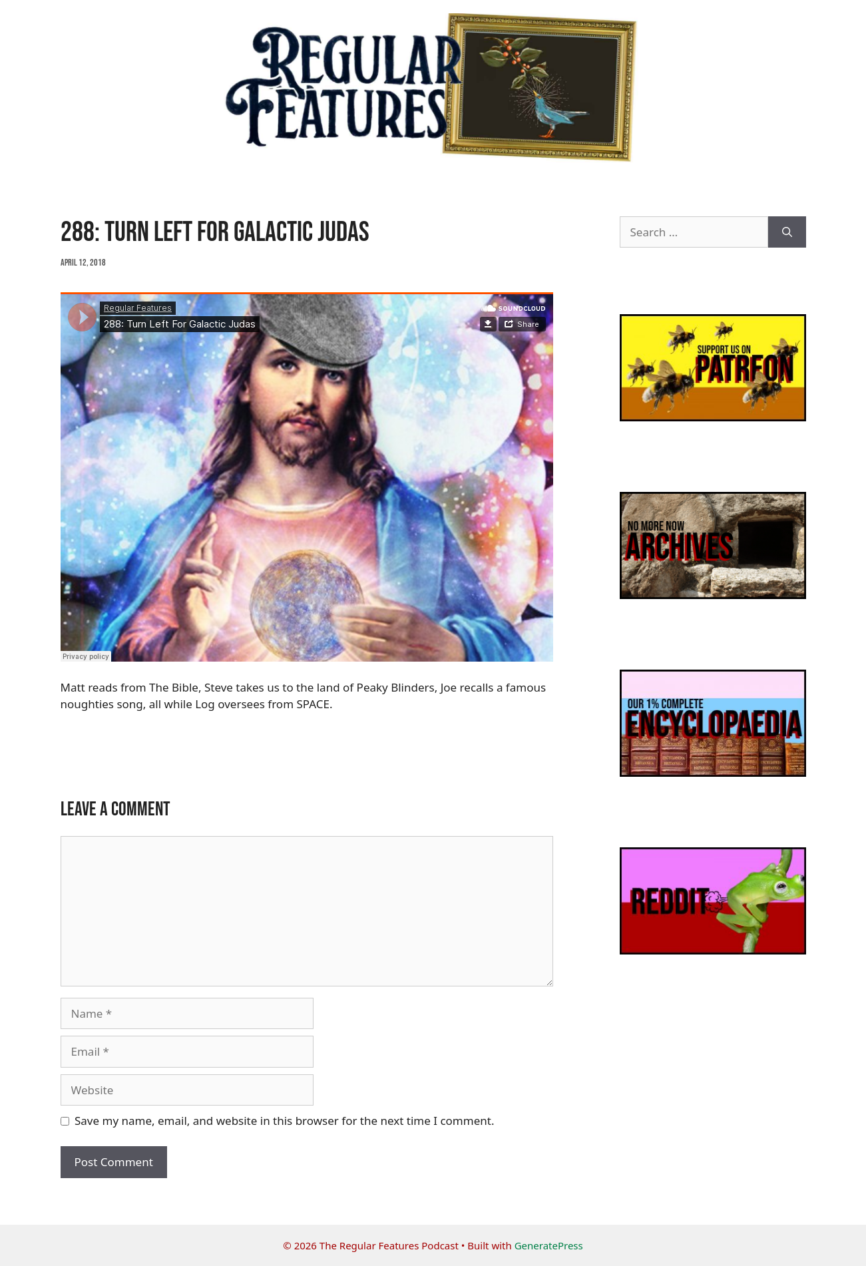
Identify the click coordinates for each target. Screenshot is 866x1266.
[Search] (787, 232)
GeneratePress (549, 1245)
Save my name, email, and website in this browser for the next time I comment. (284, 1120)
